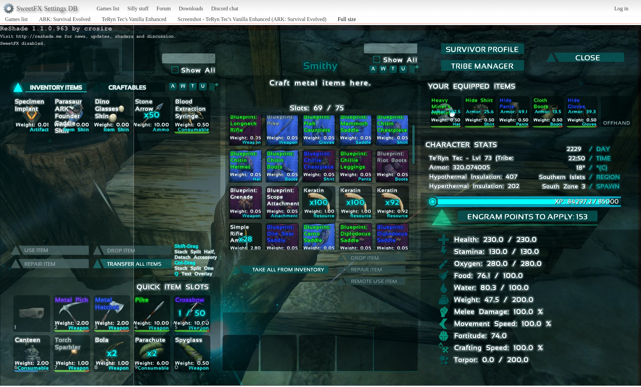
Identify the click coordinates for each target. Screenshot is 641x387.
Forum (164, 8)
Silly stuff (138, 8)
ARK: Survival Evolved (64, 19)
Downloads (191, 8)
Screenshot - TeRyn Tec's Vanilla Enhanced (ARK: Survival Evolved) (252, 19)
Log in (621, 8)
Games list (108, 8)
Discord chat (224, 8)
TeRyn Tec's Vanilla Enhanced (134, 19)
